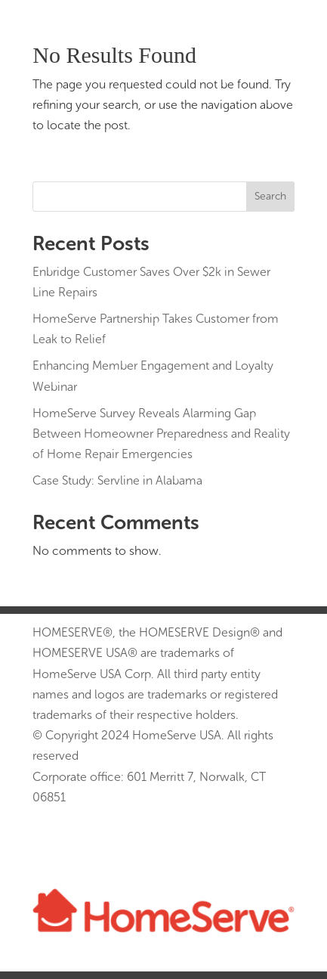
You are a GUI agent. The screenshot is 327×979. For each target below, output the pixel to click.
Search (270, 196)
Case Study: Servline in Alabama (117, 480)
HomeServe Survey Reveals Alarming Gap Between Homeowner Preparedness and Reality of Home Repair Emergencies (161, 433)
